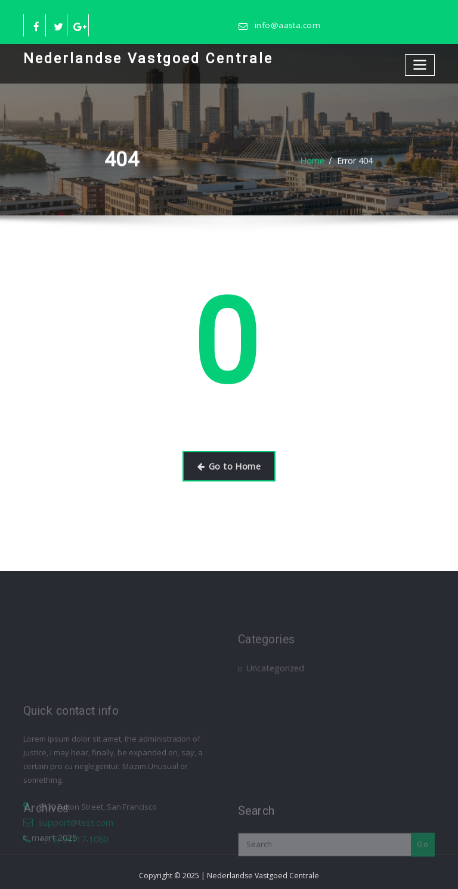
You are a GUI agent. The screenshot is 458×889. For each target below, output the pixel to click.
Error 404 (354, 160)
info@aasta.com (284, 25)
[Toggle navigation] (421, 63)
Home (313, 160)
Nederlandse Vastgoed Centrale (135, 57)
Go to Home (229, 464)
